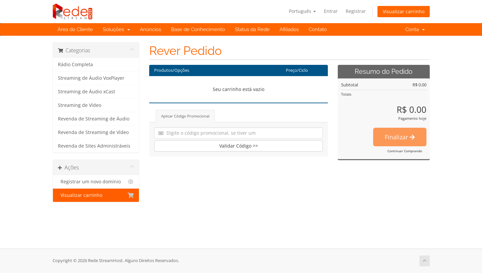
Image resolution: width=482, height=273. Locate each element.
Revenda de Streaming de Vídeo (93, 132)
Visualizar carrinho (403, 11)
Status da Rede (252, 29)
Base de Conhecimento (198, 29)
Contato (318, 29)
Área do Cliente (75, 29)
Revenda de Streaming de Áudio (93, 119)
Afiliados (289, 29)
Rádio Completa (75, 65)
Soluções (116, 29)
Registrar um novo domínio (96, 182)
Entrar (331, 11)
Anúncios (150, 29)
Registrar (356, 11)
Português (302, 11)
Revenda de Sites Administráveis (94, 146)
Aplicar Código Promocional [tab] (185, 116)
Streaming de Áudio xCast (86, 92)
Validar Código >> (238, 146)
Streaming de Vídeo (79, 105)
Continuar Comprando (404, 151)
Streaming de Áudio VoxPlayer (91, 78)
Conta (415, 29)
